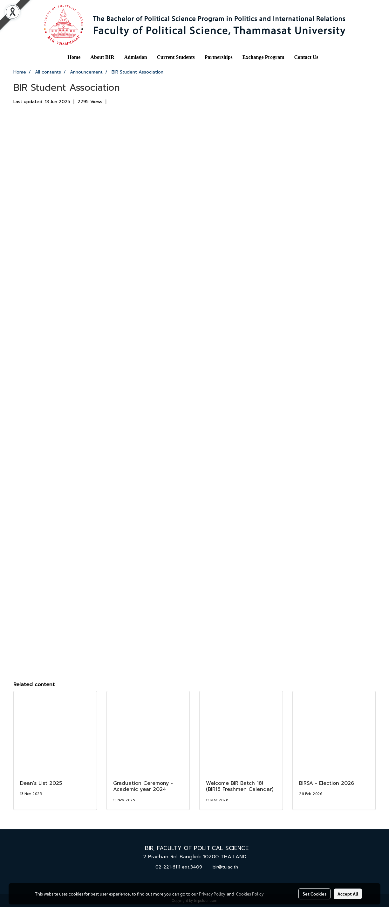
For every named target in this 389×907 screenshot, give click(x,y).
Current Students (176, 57)
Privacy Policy (212, 893)
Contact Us (306, 57)
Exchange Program (263, 57)
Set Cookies (314, 893)
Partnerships (219, 57)
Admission (135, 57)
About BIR (102, 57)
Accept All (348, 893)
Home (73, 57)
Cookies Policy (249, 893)
